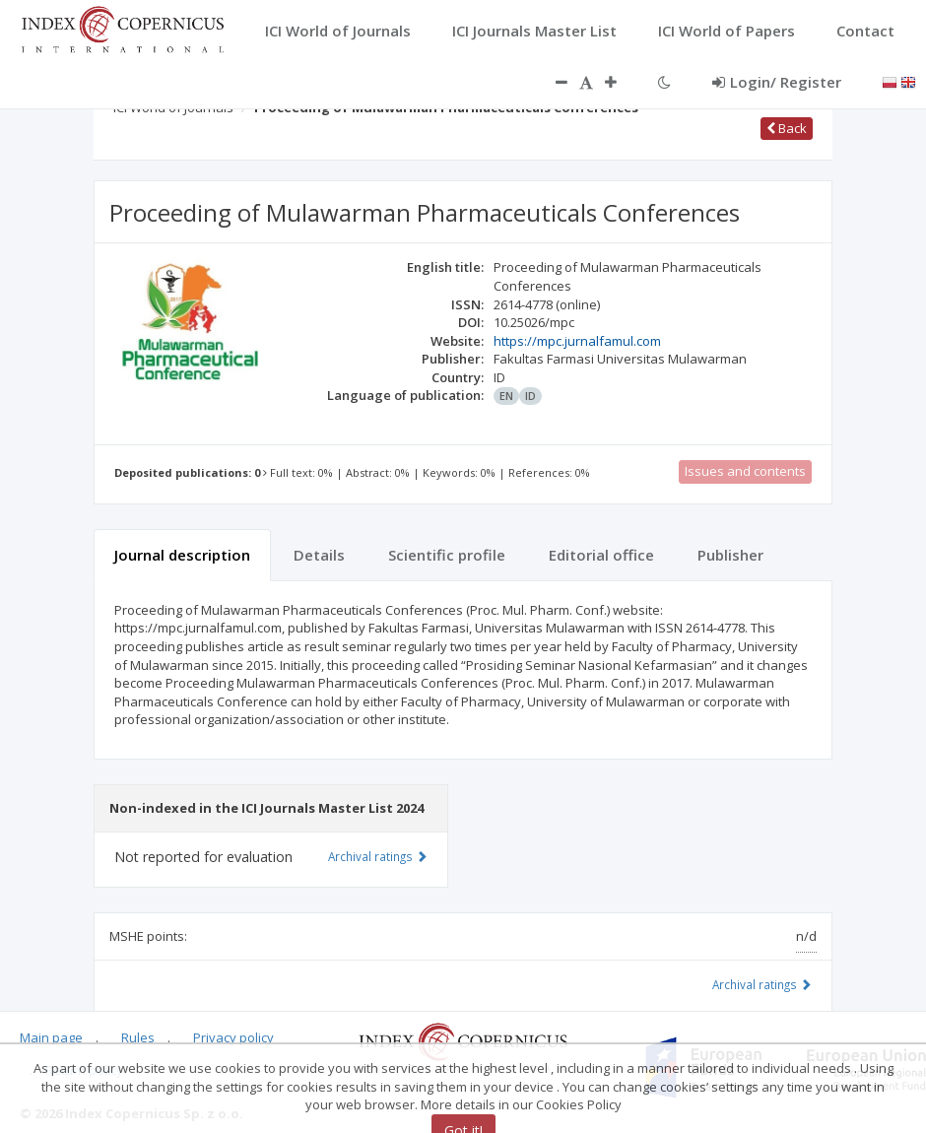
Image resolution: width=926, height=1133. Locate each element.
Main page (51, 1037)
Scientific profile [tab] (446, 555)
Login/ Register (776, 82)
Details (319, 555)
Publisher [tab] (730, 555)
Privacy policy (233, 1037)
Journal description (182, 555)
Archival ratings (762, 984)
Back (786, 128)
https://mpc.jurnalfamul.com (577, 341)
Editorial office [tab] (601, 555)
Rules (138, 1037)
